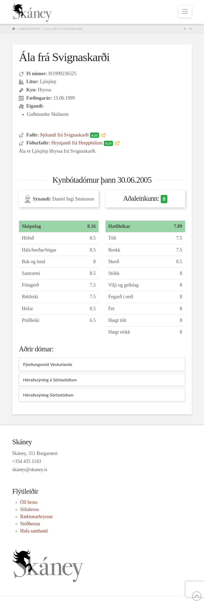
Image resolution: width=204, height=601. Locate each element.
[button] (185, 11)
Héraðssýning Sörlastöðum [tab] (48, 394)
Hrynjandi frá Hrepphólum (82, 143)
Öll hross (29, 502)
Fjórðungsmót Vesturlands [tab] (47, 364)
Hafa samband (34, 531)
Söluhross (29, 509)
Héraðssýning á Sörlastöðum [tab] (50, 379)
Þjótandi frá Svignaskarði (70, 135)
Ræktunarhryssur (36, 516)
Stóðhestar (30, 523)
